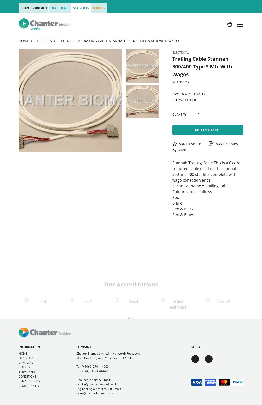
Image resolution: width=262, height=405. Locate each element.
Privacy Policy (29, 381)
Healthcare (60, 8)
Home (23, 353)
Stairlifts (81, 8)
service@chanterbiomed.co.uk (96, 384)
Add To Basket (208, 130)
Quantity (179, 115)
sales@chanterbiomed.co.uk (95, 393)
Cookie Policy (29, 386)
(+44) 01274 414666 (95, 366)
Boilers (99, 8)
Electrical (180, 52)
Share (179, 150)
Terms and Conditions (27, 374)
